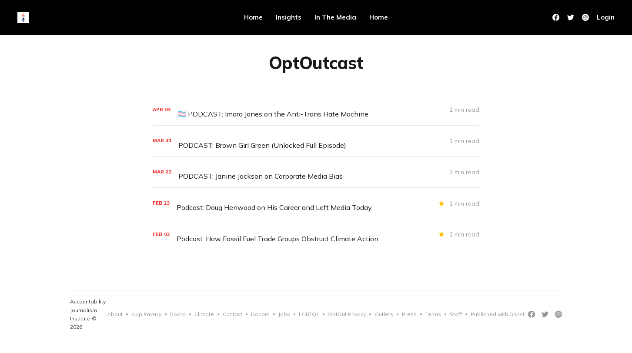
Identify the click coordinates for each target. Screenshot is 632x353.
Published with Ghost (498, 314)
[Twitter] (570, 17)
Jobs (284, 314)
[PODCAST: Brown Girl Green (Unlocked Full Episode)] (316, 141)
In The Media (335, 17)
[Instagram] (558, 314)
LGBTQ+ (309, 314)
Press (409, 314)
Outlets (384, 314)
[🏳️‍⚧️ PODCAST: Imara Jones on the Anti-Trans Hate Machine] (316, 109)
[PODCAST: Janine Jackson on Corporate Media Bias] (316, 172)
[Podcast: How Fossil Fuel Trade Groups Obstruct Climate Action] (316, 234)
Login (606, 17)
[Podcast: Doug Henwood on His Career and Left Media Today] (316, 203)
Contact (232, 314)
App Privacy (146, 314)
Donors (260, 314)
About (115, 314)
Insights (288, 17)
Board (178, 314)
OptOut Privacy (347, 314)
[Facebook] (555, 17)
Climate (204, 314)
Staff (456, 314)
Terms (433, 314)
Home (253, 17)
